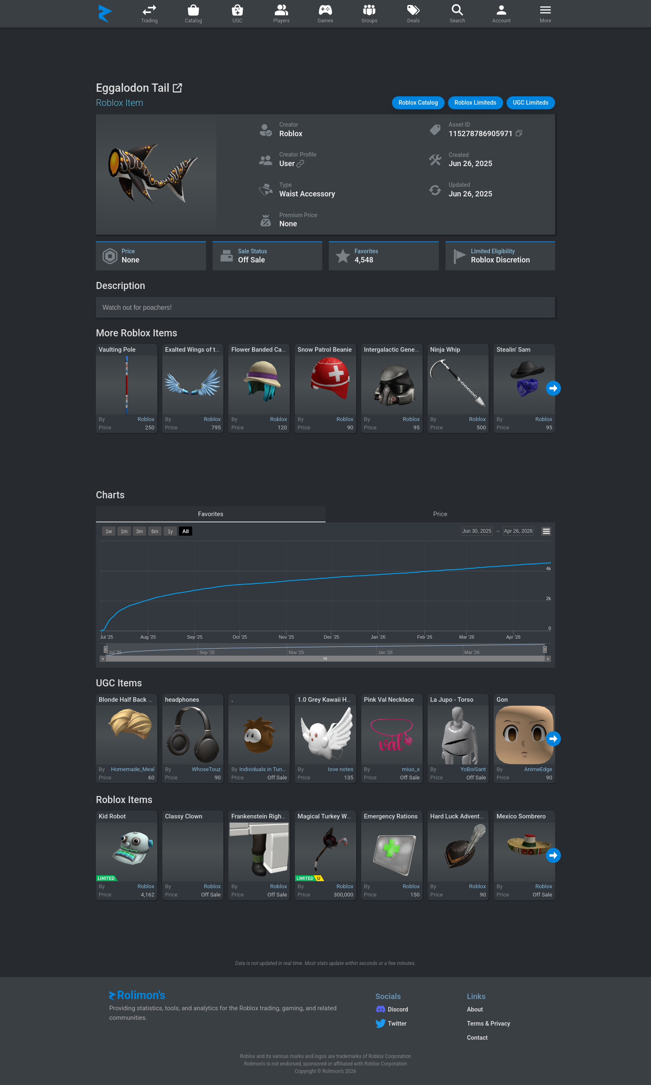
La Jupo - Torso (451, 699)
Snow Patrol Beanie (325, 349)
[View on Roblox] (177, 88)
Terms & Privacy (488, 1023)
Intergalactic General (393, 349)
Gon (502, 699)
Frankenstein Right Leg (263, 816)
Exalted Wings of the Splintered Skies (217, 349)
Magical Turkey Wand (327, 816)
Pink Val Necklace (389, 699)
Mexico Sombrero (521, 816)
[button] (418, 102)
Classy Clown (183, 816)
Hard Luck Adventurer (460, 816)
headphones (182, 699)
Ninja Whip (445, 349)
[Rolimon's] (106, 14)
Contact (477, 1037)
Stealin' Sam (514, 349)
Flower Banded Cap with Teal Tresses (283, 349)
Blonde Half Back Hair (129, 699)
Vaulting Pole (117, 349)
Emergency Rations (391, 816)
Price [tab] (440, 514)
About (475, 1009)
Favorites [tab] (210, 514)
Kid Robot (112, 816)
